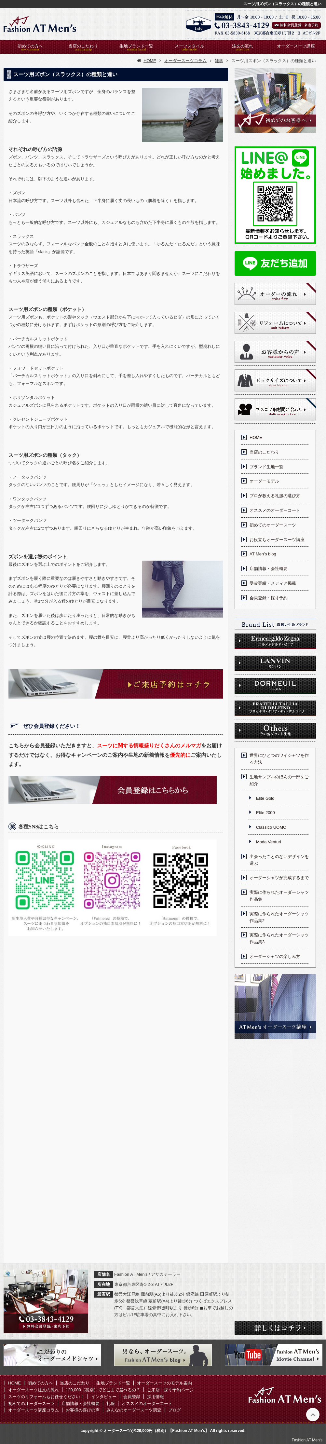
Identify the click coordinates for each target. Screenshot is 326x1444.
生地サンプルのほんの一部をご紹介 (279, 780)
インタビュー (103, 1396)
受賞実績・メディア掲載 (273, 583)
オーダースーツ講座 (296, 46)
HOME (256, 437)
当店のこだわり (83, 46)
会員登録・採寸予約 (269, 597)
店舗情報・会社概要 (269, 568)
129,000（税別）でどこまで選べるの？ (103, 1389)
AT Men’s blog (263, 554)
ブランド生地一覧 (266, 466)
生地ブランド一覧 (136, 46)
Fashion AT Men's (307, 1440)
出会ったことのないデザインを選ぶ (279, 860)
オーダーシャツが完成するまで (279, 877)
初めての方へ (30, 46)
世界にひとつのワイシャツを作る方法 (279, 759)
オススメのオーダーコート (275, 510)
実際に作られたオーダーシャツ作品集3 (279, 938)
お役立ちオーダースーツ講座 (277, 539)
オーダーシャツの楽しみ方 (275, 956)
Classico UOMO (271, 827)
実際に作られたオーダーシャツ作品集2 (279, 917)
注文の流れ (242, 46)
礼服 (110, 1403)
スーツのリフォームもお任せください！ (46, 1396)
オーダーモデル (264, 481)
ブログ (174, 1410)
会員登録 (131, 1396)
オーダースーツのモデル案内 (164, 1383)
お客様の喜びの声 (83, 1410)
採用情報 (155, 1396)
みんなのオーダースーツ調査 (133, 1410)
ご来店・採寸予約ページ (170, 1389)
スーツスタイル (189, 46)
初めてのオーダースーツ (273, 525)
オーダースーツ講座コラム (33, 1410)
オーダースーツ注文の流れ (33, 1389)
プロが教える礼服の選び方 (275, 495)
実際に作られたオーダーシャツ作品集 (279, 896)
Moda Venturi (268, 841)
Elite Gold (265, 798)
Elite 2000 (265, 812)
